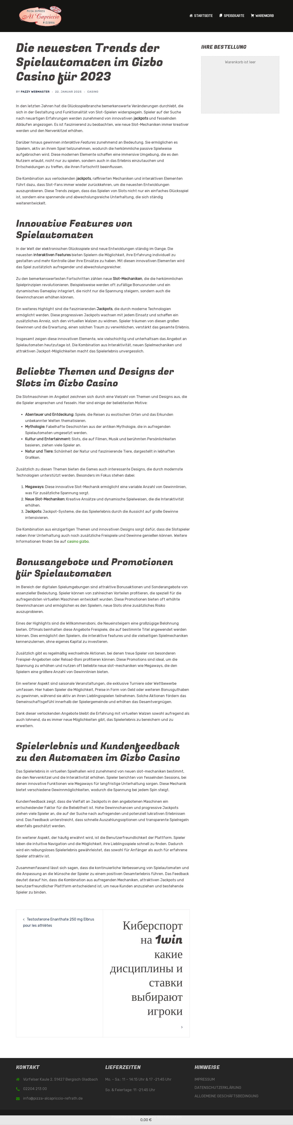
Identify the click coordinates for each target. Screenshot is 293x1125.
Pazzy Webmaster (35, 91)
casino (92, 91)
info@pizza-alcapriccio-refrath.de (53, 1098)
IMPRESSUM (205, 1079)
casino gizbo (78, 541)
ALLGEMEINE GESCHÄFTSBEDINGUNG (226, 1096)
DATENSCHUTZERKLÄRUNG (218, 1087)
